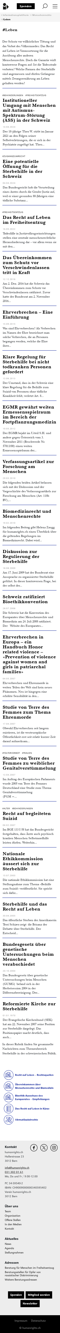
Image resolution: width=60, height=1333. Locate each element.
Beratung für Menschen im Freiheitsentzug (29, 1268)
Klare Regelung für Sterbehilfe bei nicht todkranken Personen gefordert (27, 364)
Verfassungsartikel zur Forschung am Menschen (28, 466)
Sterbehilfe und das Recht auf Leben (25, 906)
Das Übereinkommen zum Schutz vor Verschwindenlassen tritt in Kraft (27, 265)
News (8, 1244)
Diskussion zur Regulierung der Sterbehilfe (21, 556)
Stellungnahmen (14, 1252)
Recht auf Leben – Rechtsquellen (34, 1074)
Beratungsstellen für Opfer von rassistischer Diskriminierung (23, 1273)
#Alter (6, 808)
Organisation (12, 1215)
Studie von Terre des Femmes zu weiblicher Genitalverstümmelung (29, 763)
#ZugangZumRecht (13, 156)
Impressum (21, 1320)
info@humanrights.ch (17, 1167)
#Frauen (27, 753)
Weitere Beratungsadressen (21, 1279)
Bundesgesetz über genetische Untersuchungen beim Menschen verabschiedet (28, 954)
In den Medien (13, 1224)
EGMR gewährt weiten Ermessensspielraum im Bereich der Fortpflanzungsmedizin (29, 414)
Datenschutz (38, 1320)
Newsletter (30, 1303)
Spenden (26, 6)
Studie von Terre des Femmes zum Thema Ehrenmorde (27, 712)
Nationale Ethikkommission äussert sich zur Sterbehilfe (23, 861)
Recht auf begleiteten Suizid (27, 815)
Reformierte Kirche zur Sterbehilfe (29, 1006)
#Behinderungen (12, 95)
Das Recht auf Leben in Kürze (32, 1108)
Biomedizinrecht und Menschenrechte (27, 513)
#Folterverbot (11, 753)
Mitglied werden (39, 1294)
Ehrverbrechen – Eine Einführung (28, 314)
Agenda (9, 1248)
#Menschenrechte (42, 15)
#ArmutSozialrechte (26, 1119)
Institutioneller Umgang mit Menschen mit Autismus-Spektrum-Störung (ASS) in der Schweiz (29, 110)
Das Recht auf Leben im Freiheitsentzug (27, 219)
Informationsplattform (16, 15)
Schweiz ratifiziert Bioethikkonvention (25, 599)
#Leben (7, 19)
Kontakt (9, 1228)
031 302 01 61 (14, 1172)
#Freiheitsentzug (35, 95)
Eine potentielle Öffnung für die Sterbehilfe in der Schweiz (22, 168)
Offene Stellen (13, 1220)
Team (8, 1211)
